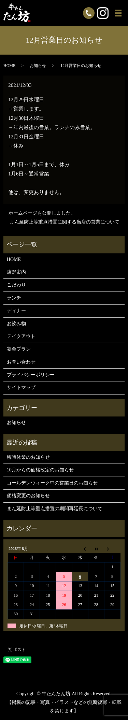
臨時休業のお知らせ (28, 457)
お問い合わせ (21, 362)
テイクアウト (21, 336)
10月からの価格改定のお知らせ (40, 469)
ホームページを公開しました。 (42, 213)
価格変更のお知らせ (28, 495)
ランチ (14, 297)
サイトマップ (21, 387)
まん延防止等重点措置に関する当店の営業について (64, 222)
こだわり (16, 284)
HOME (9, 65)
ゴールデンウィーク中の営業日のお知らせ (52, 482)
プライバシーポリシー (31, 374)
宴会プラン (19, 349)
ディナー (16, 310)
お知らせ (38, 65)
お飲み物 (16, 323)
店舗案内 (16, 272)
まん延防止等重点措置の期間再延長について (54, 508)
